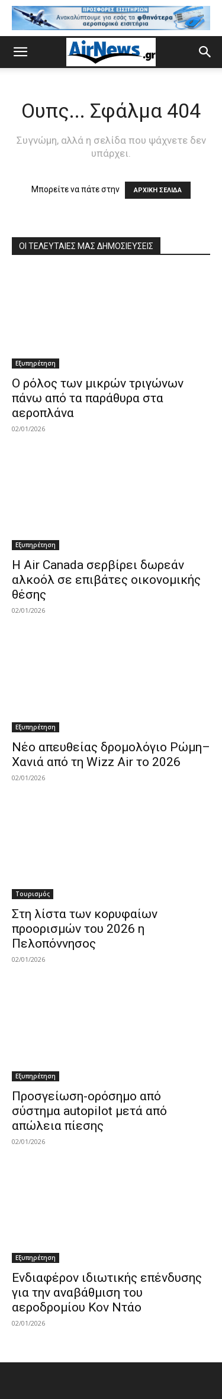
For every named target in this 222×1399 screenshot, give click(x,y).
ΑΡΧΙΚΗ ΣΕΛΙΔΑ (158, 190)
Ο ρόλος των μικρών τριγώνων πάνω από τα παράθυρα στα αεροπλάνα (98, 398)
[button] (20, 52)
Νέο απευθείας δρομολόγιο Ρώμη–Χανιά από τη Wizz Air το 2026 (111, 754)
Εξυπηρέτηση (35, 363)
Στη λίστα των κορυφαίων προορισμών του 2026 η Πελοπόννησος (84, 929)
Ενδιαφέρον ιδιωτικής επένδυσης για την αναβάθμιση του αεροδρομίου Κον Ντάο (107, 1292)
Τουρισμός (32, 894)
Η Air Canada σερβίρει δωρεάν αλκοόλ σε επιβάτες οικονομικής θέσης (106, 580)
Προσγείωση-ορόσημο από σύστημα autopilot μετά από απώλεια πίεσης (89, 1111)
